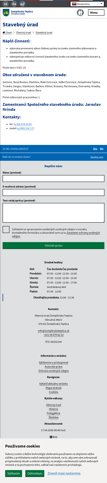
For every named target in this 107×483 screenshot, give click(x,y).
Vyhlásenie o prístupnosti (53, 362)
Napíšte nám (96, 157)
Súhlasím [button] (13, 473)
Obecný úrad (23, 32)
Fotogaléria (53, 413)
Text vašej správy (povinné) (19, 200)
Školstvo (54, 417)
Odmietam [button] (34, 473)
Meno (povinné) (12, 172)
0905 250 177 (26, 128)
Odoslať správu (53, 245)
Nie (102, 148)
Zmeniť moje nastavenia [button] (64, 473)
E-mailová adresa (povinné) (19, 186)
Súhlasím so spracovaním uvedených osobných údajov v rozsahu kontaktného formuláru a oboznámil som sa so (56, 232)
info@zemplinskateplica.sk (53, 330)
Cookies (53, 392)
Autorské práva (53, 366)
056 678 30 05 (24, 124)
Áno (95, 148)
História (53, 409)
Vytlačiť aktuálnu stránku (53, 383)
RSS (53, 437)
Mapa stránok (54, 387)
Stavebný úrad (43, 32)
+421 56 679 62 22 (54, 335)
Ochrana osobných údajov (53, 370)
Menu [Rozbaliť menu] (96, 12)
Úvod (7, 32)
